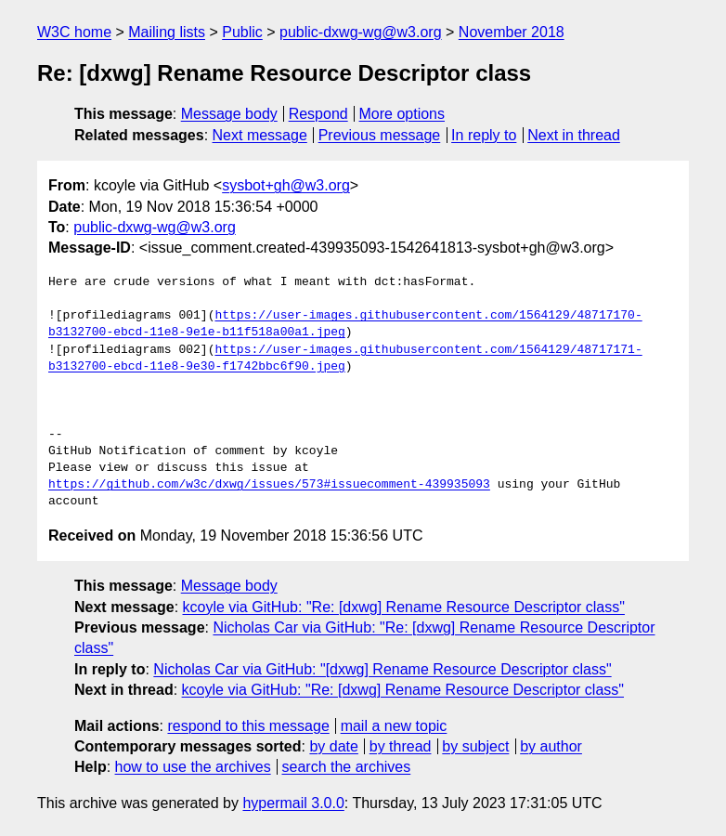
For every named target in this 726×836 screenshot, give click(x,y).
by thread (400, 746)
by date (333, 746)
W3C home (74, 32)
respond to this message (248, 726)
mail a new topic (394, 726)
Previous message (379, 135)
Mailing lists (166, 32)
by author (551, 746)
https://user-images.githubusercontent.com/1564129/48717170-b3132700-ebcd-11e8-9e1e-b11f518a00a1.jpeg (345, 324)
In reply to (483, 135)
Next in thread (573, 135)
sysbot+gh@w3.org (286, 185)
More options (402, 114)
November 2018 (511, 32)
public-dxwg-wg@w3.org (360, 32)
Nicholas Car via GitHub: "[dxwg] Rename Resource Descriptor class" (382, 669)
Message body (229, 114)
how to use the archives (193, 767)
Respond (318, 114)
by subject (475, 746)
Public (242, 32)
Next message (260, 135)
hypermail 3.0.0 (293, 803)
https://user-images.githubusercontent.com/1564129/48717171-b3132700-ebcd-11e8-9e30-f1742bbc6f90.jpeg (345, 358)
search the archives (346, 767)
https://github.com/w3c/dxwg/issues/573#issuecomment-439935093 (269, 485)
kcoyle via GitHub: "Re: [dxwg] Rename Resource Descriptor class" (404, 607)
